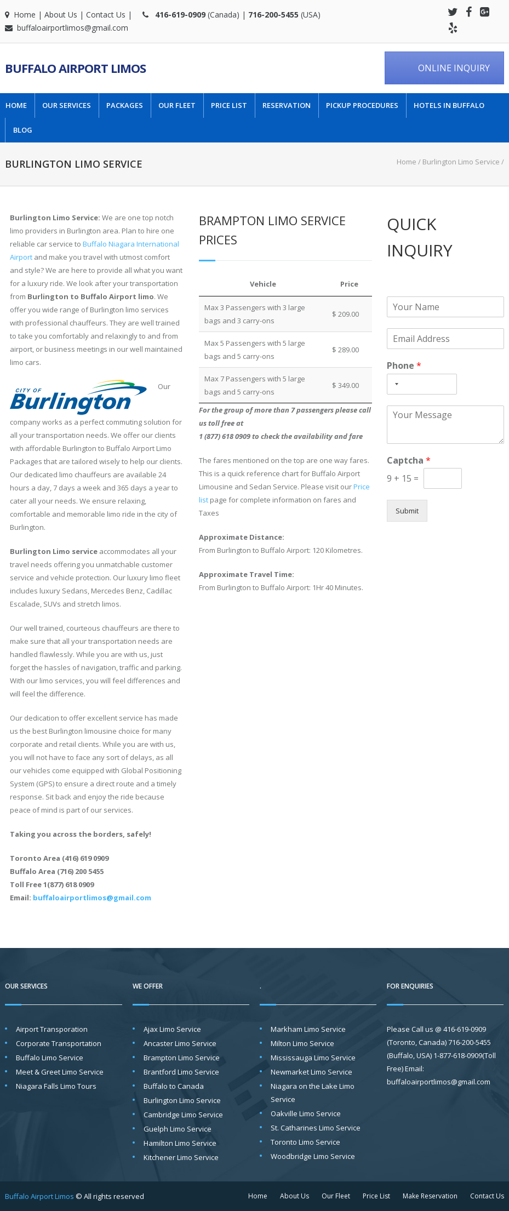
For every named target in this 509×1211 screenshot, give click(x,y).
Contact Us (105, 14)
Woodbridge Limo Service (313, 1156)
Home (25, 14)
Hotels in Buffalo (449, 105)
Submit (407, 511)
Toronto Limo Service (305, 1142)
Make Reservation (430, 1196)
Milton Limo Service (302, 1043)
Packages (124, 105)
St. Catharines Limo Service (316, 1128)
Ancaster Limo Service (180, 1043)
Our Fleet (177, 105)
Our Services (66, 105)
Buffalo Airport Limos (75, 68)
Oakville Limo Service (306, 1113)
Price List (229, 105)
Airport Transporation (52, 1029)
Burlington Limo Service (182, 1100)
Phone (404, 366)
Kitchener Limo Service (181, 1157)
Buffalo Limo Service (49, 1058)
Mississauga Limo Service (313, 1058)
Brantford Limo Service (181, 1072)
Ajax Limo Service (172, 1029)
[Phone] (422, 384)
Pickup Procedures (362, 105)
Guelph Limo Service (177, 1129)
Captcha (409, 460)
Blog (22, 130)
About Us (60, 14)
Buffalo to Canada (174, 1086)
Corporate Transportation (58, 1043)
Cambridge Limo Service (183, 1114)
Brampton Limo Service (182, 1058)
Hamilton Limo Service (180, 1143)
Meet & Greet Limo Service (60, 1072)
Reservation (286, 105)
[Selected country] (394, 384)
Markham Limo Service (308, 1029)
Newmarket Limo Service (311, 1072)
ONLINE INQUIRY (454, 68)
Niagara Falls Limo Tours (56, 1086)
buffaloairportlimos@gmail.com (72, 27)
